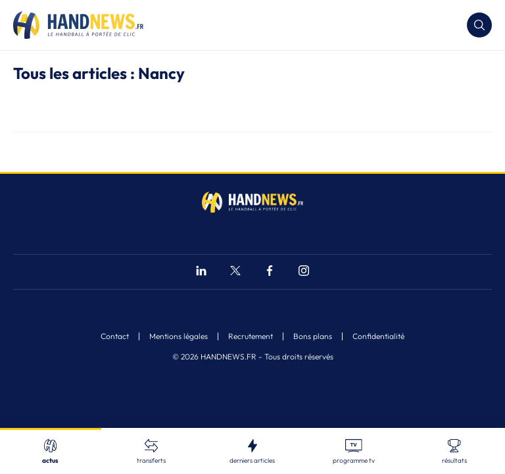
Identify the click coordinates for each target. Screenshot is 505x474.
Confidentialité (378, 336)
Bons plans (312, 336)
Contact (115, 336)
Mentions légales (178, 336)
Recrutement (250, 336)
